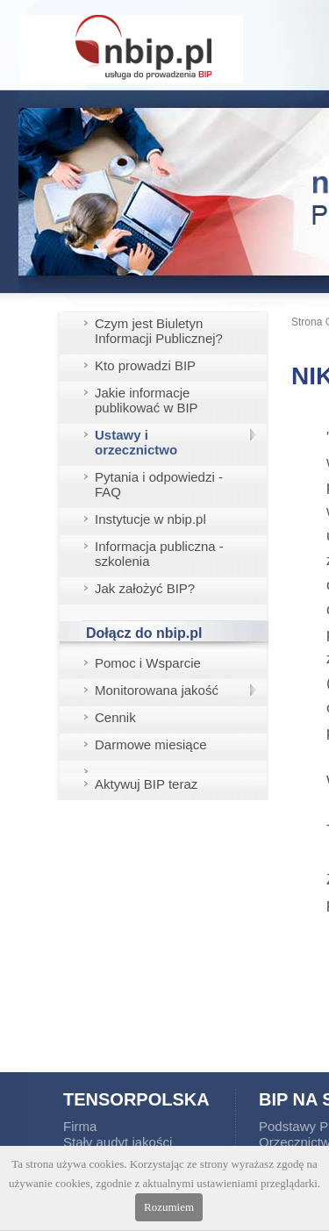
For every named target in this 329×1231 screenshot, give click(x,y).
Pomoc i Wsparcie (148, 662)
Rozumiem (169, 1206)
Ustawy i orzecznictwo (136, 442)
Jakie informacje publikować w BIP (146, 400)
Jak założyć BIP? (145, 588)
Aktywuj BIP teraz (146, 784)
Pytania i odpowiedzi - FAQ (159, 484)
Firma (80, 1126)
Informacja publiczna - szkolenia (159, 554)
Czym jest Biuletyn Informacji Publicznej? (159, 331)
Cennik (115, 717)
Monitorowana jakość (156, 690)
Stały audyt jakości (117, 1141)
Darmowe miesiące (151, 744)
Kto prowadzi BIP (145, 365)
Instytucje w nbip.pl (150, 519)
